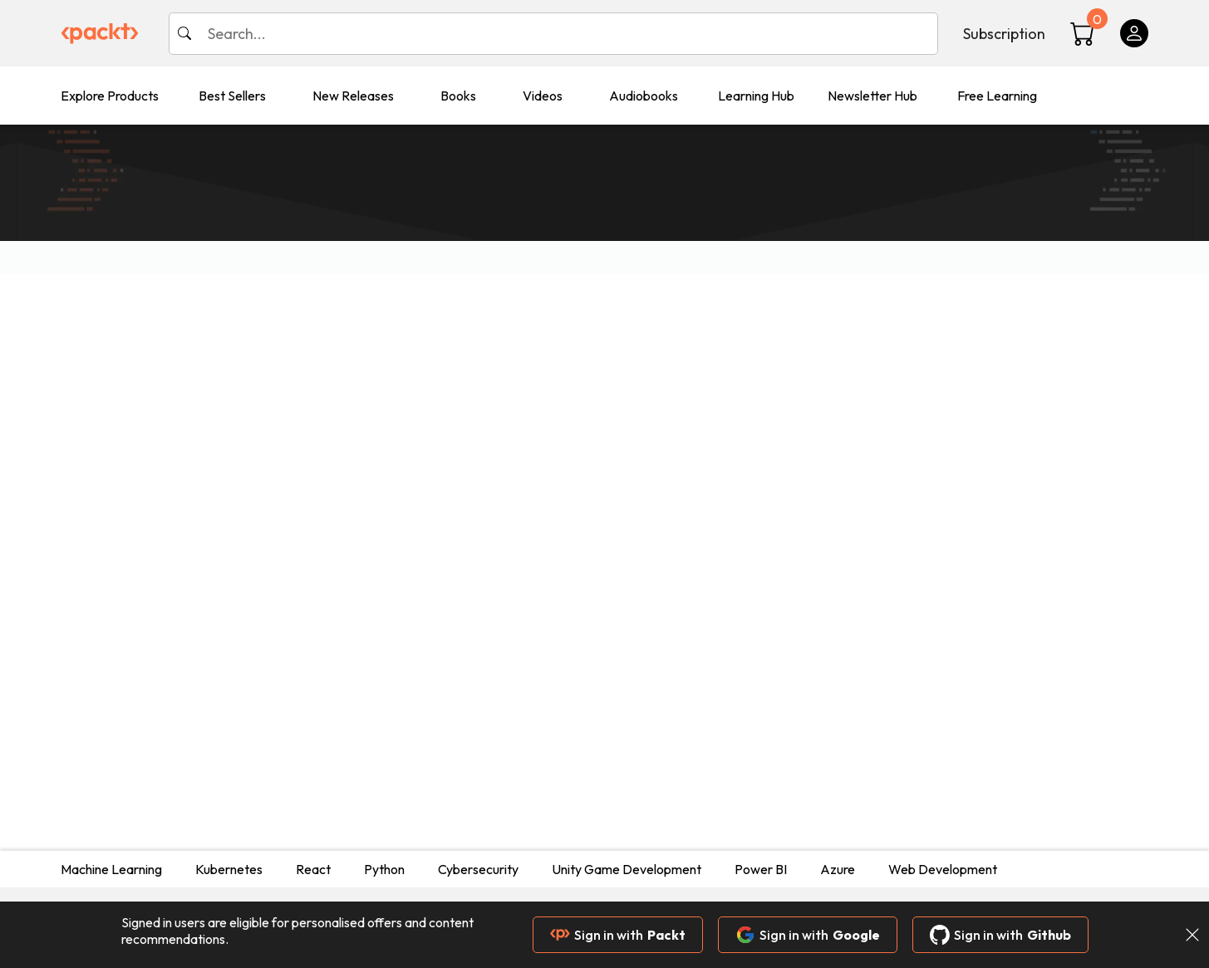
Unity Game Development (626, 869)
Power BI (761, 869)
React (313, 869)
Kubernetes (229, 869)
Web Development (942, 869)
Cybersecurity (478, 869)
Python (384, 869)
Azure (837, 869)
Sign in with (618, 935)
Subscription (1004, 33)
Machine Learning (111, 869)
